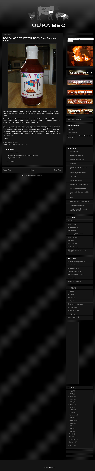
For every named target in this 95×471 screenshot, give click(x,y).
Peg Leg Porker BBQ (76, 180)
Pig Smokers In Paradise (75, 304)
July (70, 426)
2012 (71, 399)
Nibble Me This (74, 152)
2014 (71, 393)
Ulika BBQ (70, 291)
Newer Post (7, 170)
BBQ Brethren (71, 230)
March (71, 436)
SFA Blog (73, 176)
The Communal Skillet (77, 159)
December (72, 412)
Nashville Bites (72, 265)
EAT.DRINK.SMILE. (73, 268)
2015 (71, 391)
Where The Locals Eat (74, 281)
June (71, 428)
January (72, 442)
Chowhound (71, 278)
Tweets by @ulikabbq (74, 119)
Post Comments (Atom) (36, 175)
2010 (71, 404)
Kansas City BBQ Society (75, 234)
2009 (71, 407)
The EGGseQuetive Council (79, 184)
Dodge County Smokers (77, 205)
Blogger (52, 467)
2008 (71, 410)
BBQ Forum (71, 221)
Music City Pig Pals (73, 317)
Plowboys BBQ (72, 307)
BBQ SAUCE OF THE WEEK (16, 144)
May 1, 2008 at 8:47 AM (14, 158)
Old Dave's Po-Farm (76, 155)
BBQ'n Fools (9, 126)
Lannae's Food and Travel (75, 275)
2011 (71, 402)
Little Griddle (71, 130)
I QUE (71, 197)
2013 (71, 396)
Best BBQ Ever (72, 243)
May (70, 431)
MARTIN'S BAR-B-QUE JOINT (79, 201)
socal (26, 144)
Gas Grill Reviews (72, 133)
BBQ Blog (73, 163)
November (72, 415)
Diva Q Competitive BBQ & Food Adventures (78, 209)
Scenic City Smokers (73, 310)
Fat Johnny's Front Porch (78, 172)
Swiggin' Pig (71, 297)
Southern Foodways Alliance (76, 261)
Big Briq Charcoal (72, 247)
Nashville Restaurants (74, 271)
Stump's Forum (72, 224)
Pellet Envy (70, 294)
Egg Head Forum (72, 227)
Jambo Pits (70, 240)
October (72, 417)
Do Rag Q (70, 301)
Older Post (57, 170)
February (72, 439)
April (70, 434)
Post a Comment (10, 161)
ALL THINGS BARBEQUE (78, 188)
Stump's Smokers (72, 237)
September (72, 420)
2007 (71, 445)
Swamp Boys (71, 314)
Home (32, 170)
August (71, 423)
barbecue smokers (76, 136)
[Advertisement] (75, 352)
